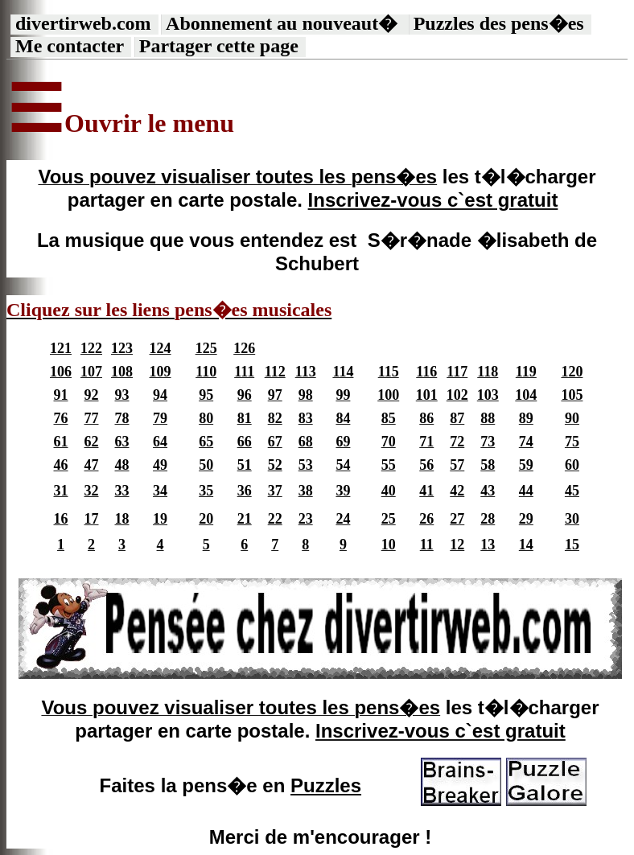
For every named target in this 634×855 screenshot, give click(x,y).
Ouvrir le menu (149, 123)
